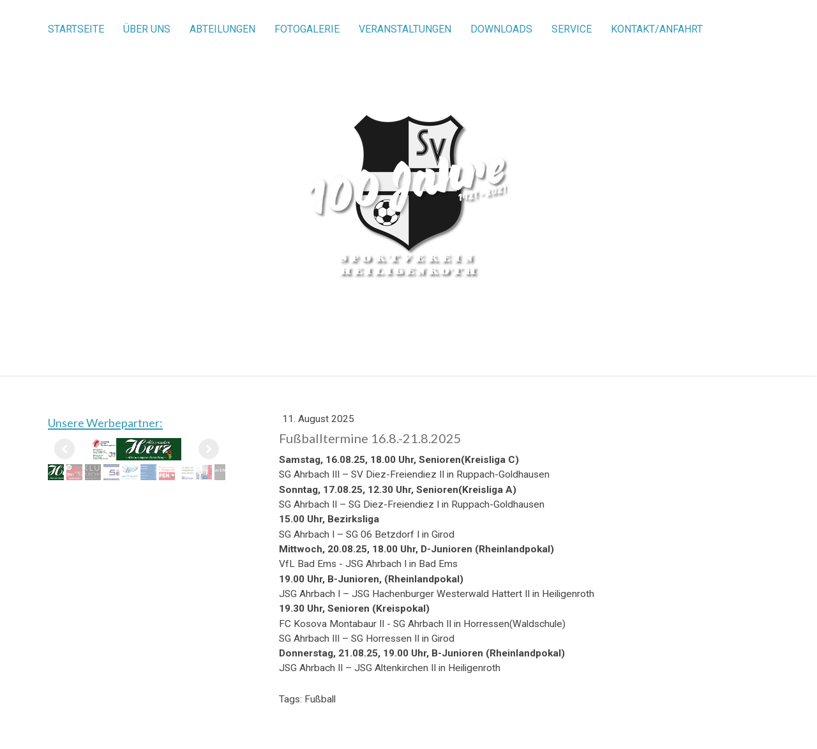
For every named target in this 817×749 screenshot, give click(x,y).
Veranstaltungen (405, 29)
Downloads (501, 29)
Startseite (76, 29)
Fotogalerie (307, 29)
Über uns (146, 29)
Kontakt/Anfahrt (657, 29)
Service (571, 29)
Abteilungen (222, 29)
